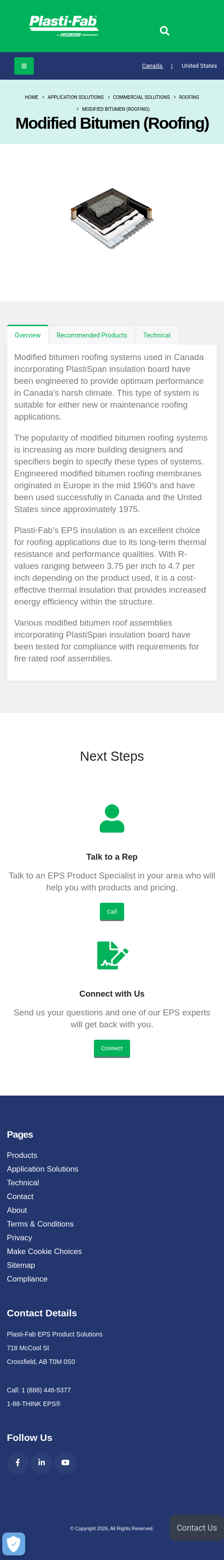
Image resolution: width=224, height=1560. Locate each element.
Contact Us (197, 1528)
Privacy (19, 1237)
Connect (112, 1048)
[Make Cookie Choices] (13, 1544)
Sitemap (21, 1265)
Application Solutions (76, 97)
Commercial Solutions (141, 97)
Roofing (189, 97)
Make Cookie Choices (44, 1251)
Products (22, 1155)
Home (31, 97)
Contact (20, 1196)
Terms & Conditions (40, 1224)
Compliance (27, 1279)
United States (199, 65)
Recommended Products (92, 335)
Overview (28, 335)
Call (112, 911)
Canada (157, 65)
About (17, 1210)
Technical (157, 335)
